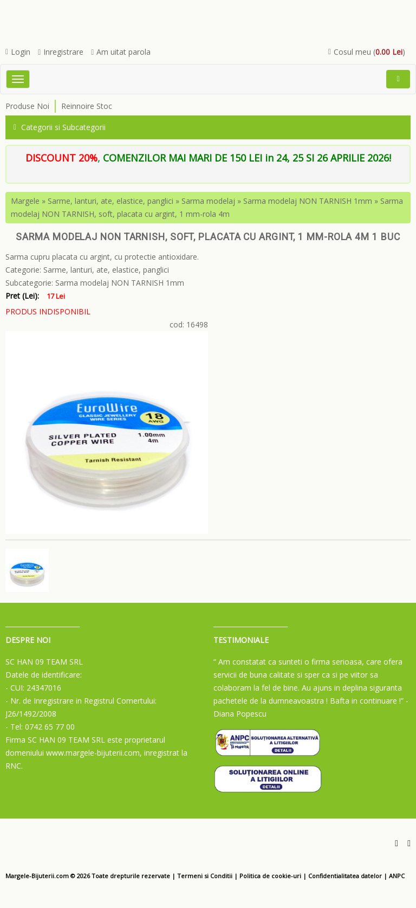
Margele (25, 201)
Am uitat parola (121, 52)
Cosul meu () (366, 52)
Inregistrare (60, 52)
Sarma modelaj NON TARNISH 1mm (307, 201)
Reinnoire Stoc (86, 106)
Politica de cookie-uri (270, 876)
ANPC (397, 876)
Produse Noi (27, 106)
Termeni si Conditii (204, 876)
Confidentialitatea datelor (345, 876)
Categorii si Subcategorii (60, 127)
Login (17, 52)
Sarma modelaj (208, 201)
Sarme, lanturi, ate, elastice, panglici (110, 201)
